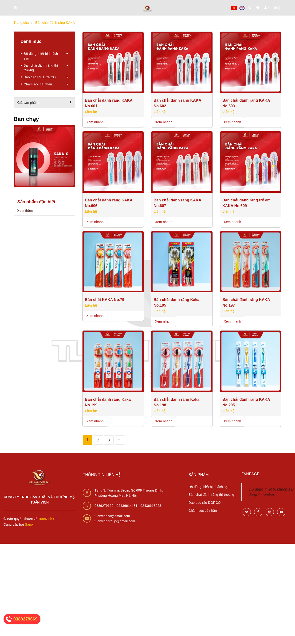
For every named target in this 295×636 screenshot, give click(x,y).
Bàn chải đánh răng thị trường (211, 494)
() (277, 8)
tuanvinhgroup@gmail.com (114, 521)
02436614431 (127, 506)
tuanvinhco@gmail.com (112, 516)
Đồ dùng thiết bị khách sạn (209, 487)
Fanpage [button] (250, 474)
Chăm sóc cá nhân (203, 510)
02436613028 (150, 506)
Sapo (29, 524)
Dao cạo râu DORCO (205, 502)
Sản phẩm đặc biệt (36, 202)
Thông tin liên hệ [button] (102, 475)
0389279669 (104, 506)
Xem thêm (25, 210)
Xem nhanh (95, 122)
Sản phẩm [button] (199, 475)
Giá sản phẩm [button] (44, 102)
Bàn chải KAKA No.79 (104, 300)
